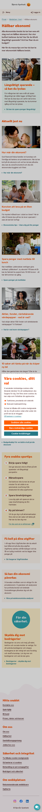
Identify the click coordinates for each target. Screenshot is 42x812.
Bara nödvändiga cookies (21, 428)
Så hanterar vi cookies (12, 416)
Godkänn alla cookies (21, 422)
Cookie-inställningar (21, 433)
